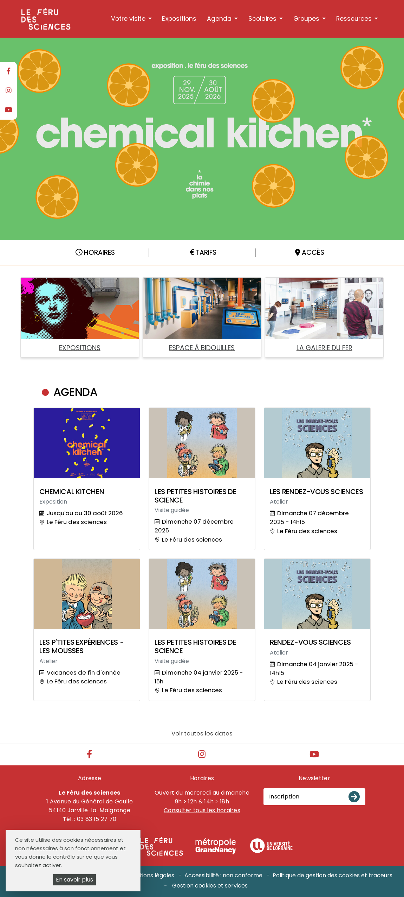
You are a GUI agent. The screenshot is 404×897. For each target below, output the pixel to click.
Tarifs (203, 252)
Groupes (306, 18)
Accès (309, 252)
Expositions (179, 18)
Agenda (219, 18)
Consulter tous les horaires (202, 810)
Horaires (95, 252)
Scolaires (262, 18)
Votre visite (128, 18)
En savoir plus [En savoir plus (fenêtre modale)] (74, 880)
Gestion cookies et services (210, 886)
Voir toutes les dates (202, 733)
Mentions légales (151, 875)
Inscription (284, 796)
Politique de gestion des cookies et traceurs (332, 875)
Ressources (354, 18)
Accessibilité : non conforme (223, 875)
